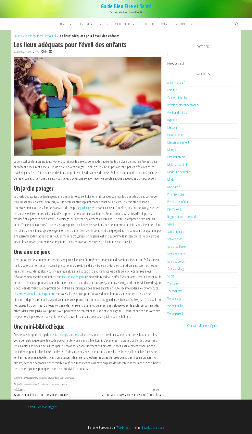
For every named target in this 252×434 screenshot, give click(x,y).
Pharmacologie (175, 194)
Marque (172, 149)
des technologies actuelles (65, 334)
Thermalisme (175, 291)
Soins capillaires (176, 246)
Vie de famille (124, 24)
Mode (170, 179)
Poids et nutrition (154, 24)
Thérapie (172, 283)
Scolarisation (174, 238)
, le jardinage (83, 207)
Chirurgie (172, 90)
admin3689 (46, 51)
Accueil (18, 35)
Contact (191, 325)
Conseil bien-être (55, 377)
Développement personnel (40, 35)
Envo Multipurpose (153, 427)
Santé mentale (175, 231)
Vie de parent (175, 313)
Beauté (65, 24)
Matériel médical (177, 164)
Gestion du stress (177, 112)
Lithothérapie (175, 134)
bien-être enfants (31, 384)
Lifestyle (172, 127)
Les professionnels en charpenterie (34, 293)
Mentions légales (208, 325)
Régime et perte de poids (182, 216)
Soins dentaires (176, 253)
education (45, 384)
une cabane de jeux (72, 276)
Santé (104, 24)
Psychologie (69, 377)
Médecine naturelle (178, 172)
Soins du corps (176, 261)
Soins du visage (176, 268)
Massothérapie (176, 157)
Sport (170, 276)
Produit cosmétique (178, 201)
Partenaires (183, 24)
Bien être (85, 24)
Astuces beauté (176, 82)
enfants (55, 384)
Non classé (173, 187)
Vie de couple (175, 298)
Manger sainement (178, 142)
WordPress (123, 427)
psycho (64, 384)
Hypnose (172, 119)
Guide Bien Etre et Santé (126, 6)
